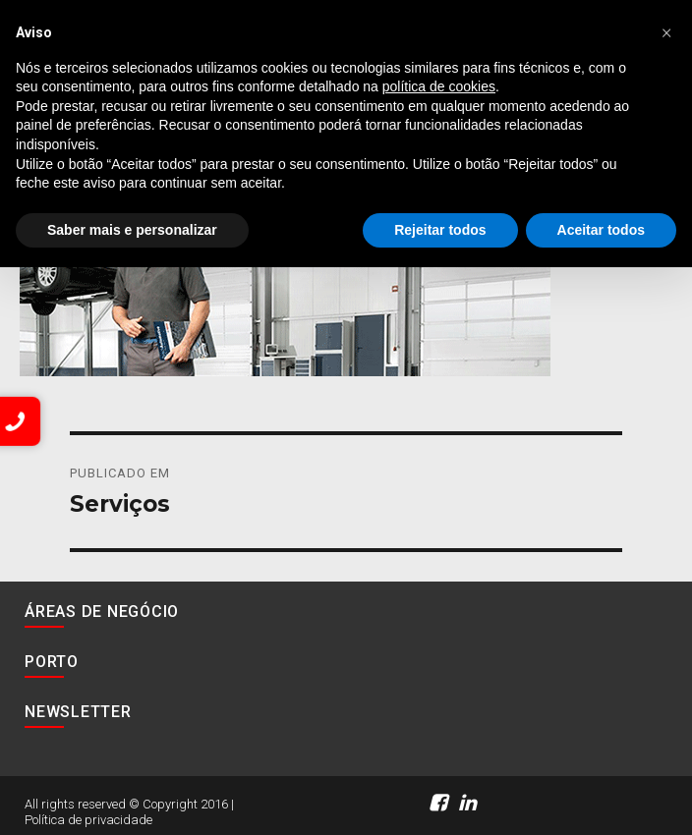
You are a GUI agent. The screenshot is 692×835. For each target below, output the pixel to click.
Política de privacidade (88, 819)
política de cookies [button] (438, 86)
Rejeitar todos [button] (440, 230)
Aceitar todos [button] (601, 230)
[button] (666, 31)
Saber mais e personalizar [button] (132, 230)
